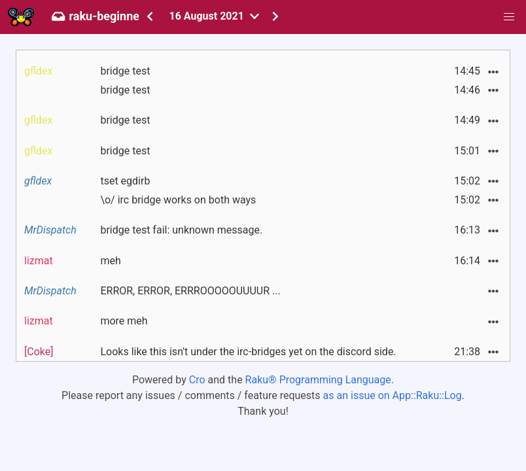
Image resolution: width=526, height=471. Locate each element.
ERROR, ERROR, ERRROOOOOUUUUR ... (190, 291)
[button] (509, 17)
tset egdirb (125, 181)
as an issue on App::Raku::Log (392, 395)
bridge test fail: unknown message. (181, 230)
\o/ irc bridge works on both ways (178, 200)
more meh (123, 321)
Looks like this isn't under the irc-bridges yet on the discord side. (248, 351)
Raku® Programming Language (318, 380)
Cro (197, 380)
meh (110, 260)
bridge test (125, 71)
